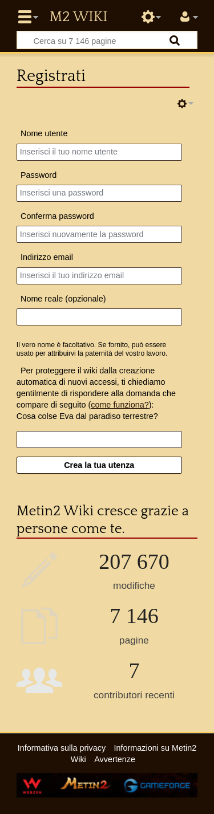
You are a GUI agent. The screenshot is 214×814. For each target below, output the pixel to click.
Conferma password (57, 216)
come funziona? (120, 404)
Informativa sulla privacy (62, 747)
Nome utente (44, 133)
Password (38, 175)
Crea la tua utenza (99, 465)
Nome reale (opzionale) (63, 298)
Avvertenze (114, 759)
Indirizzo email (47, 257)
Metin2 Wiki (78, 17)
